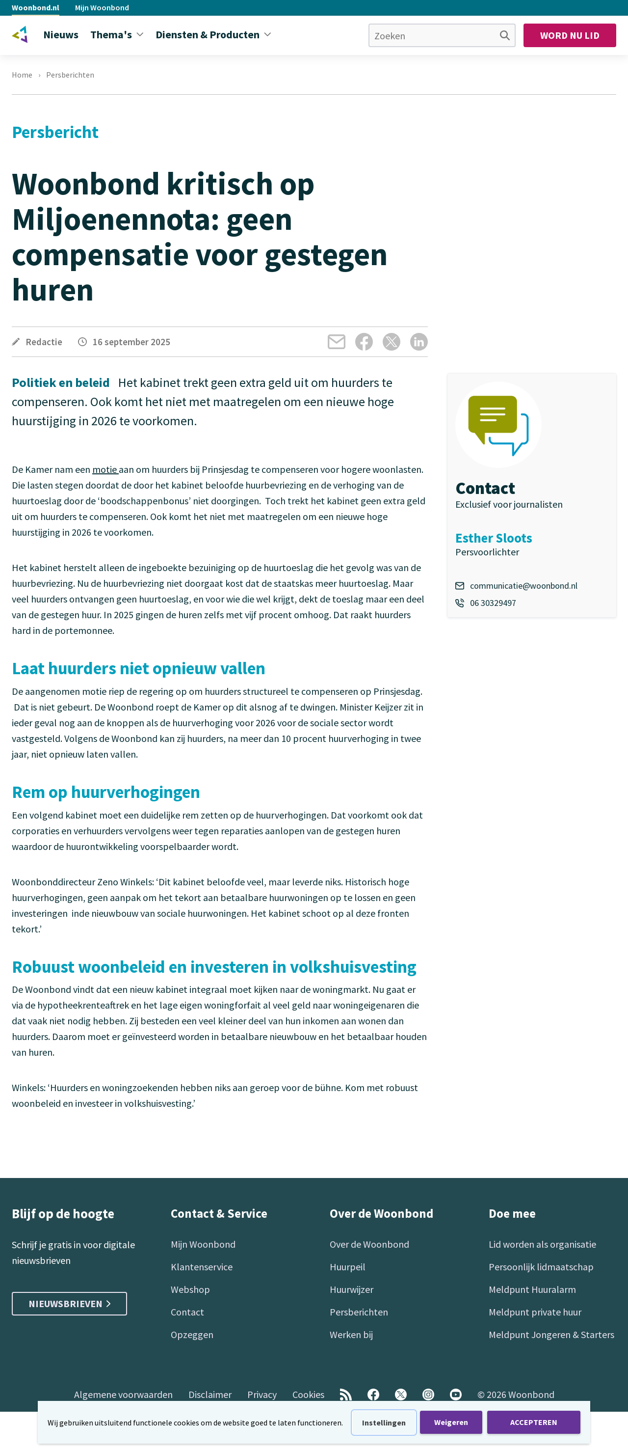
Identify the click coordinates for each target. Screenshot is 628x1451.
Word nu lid (570, 35)
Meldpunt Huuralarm (532, 1289)
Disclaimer (210, 1394)
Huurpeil (348, 1266)
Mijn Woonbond (102, 7)
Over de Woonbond (369, 1244)
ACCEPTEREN (533, 1422)
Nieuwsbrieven (69, 1303)
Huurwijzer (351, 1289)
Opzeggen (192, 1334)
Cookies (308, 1394)
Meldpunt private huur (535, 1312)
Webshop (190, 1289)
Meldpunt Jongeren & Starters (551, 1334)
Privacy (262, 1394)
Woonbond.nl (35, 7)
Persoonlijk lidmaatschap (541, 1266)
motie (105, 469)
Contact (187, 1312)
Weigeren (451, 1422)
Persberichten (70, 75)
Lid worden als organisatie (542, 1244)
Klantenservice (202, 1266)
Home (22, 75)
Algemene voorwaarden (123, 1394)
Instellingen (384, 1422)
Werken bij (351, 1334)
